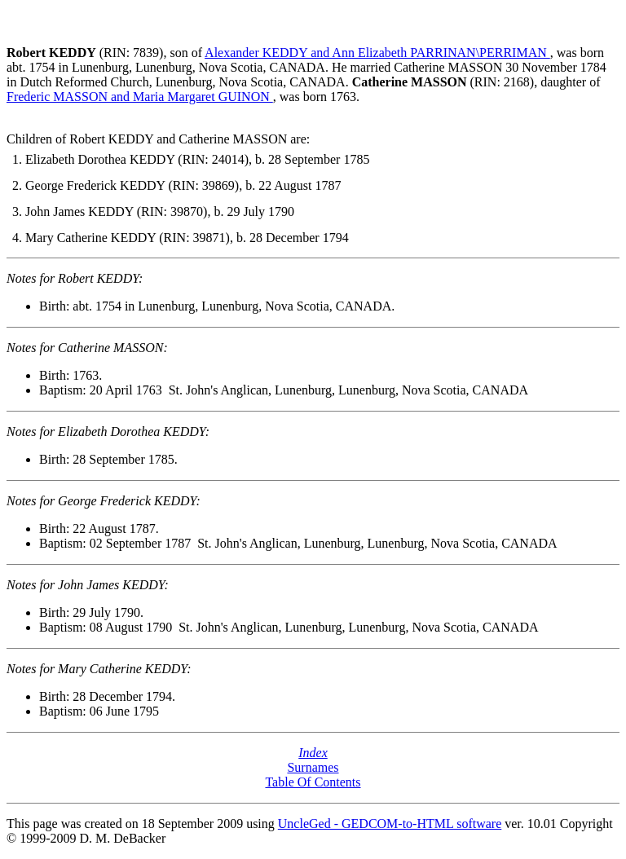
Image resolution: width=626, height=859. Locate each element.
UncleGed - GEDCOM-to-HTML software (389, 823)
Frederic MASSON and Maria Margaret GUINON (140, 97)
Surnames (312, 767)
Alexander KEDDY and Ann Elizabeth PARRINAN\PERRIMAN (377, 52)
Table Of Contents (312, 782)
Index (313, 753)
